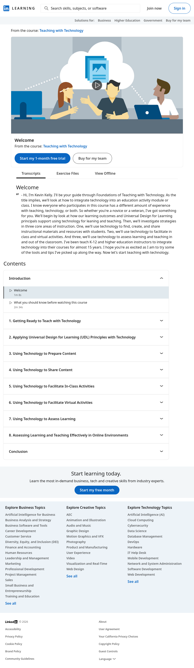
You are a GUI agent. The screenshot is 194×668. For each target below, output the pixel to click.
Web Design (75, 569)
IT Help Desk (137, 553)
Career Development (20, 531)
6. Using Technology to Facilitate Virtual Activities (86, 402)
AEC (69, 514)
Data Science (137, 531)
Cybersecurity (138, 525)
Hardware (135, 547)
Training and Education (22, 596)
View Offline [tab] (105, 173)
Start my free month (97, 490)
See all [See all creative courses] (71, 576)
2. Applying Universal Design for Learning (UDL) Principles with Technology (86, 337)
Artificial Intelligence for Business (30, 514)
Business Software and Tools (26, 525)
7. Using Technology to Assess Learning (86, 418)
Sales (9, 580)
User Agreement (109, 629)
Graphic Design (77, 531)
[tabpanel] (97, 219)
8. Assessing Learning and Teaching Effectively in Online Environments (86, 435)
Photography (76, 542)
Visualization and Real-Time (86, 563)
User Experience (78, 553)
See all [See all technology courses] (133, 581)
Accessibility (13, 629)
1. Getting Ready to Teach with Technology (86, 320)
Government (153, 20)
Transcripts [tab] (31, 173)
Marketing (13, 563)
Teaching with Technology (61, 30)
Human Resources (18, 553)
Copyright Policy (109, 644)
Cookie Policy (13, 644)
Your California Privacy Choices (118, 636)
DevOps (133, 542)
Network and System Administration (155, 563)
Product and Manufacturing (86, 547)
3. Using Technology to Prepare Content (86, 353)
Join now (154, 8)
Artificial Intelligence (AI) (146, 514)
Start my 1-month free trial (42, 158)
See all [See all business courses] (10, 603)
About (103, 622)
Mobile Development (143, 558)
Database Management (145, 536)
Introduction (86, 278)
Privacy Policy (13, 636)
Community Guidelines (19, 659)
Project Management (20, 574)
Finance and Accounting (23, 547)
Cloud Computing (140, 520)
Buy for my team (178, 20)
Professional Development (24, 569)
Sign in (179, 8)
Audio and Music (78, 525)
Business (104, 20)
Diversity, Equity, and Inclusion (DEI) (32, 542)
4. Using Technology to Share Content (86, 369)
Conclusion (86, 451)
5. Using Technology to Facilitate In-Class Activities (86, 386)
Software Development (145, 569)
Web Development (141, 574)
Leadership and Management (27, 558)
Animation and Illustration (86, 520)
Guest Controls (108, 651)
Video (70, 558)
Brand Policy (13, 651)
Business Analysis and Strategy (28, 520)
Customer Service (18, 536)
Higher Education (127, 20)
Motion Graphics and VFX (85, 536)
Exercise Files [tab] (67, 173)
